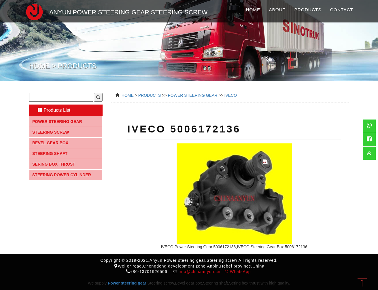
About (277, 9)
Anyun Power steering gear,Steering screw (114, 11)
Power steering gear (57, 121)
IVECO (230, 95)
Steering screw (50, 132)
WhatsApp (238, 271)
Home (253, 9)
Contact (341, 9)
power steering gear (192, 95)
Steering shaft (49, 153)
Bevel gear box (50, 143)
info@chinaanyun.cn (199, 271)
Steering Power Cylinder (61, 175)
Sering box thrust (53, 164)
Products (307, 9)
